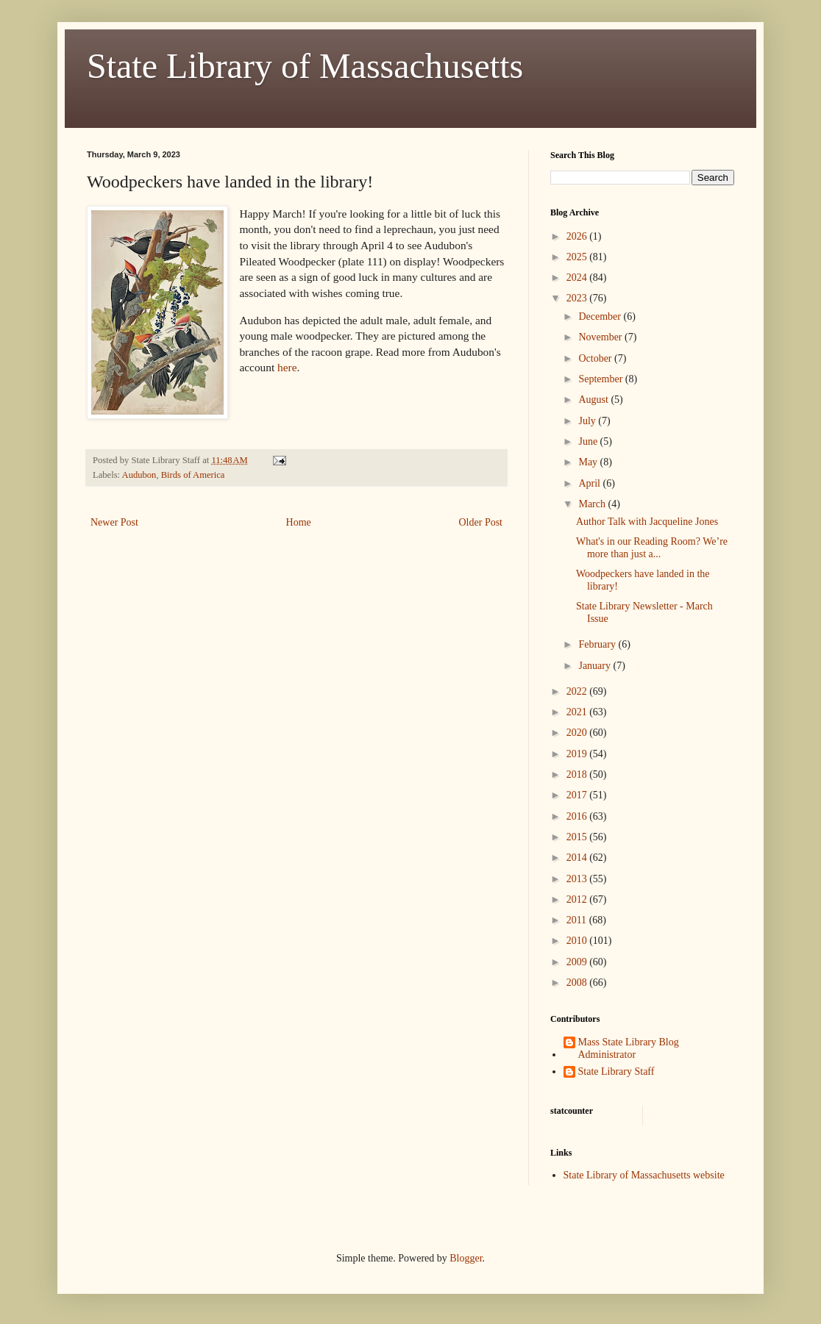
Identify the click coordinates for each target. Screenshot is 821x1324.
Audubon (139, 475)
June (589, 441)
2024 (578, 277)
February (598, 644)
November (601, 337)
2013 (578, 878)
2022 (578, 691)
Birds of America (193, 475)
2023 (578, 298)
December (600, 316)
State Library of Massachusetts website (644, 1175)
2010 (578, 940)
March (593, 503)
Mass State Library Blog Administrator (628, 1048)
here (286, 367)
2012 (578, 899)
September (601, 378)
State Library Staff (616, 1071)
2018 (578, 774)
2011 (577, 920)
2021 (578, 712)
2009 (578, 961)
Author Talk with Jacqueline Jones (647, 521)
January (595, 665)
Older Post (481, 522)
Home (298, 522)
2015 (578, 836)
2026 (578, 236)
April (590, 483)
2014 (578, 857)
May (589, 462)
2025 (578, 256)
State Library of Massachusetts (305, 65)
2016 (578, 816)
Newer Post (114, 522)
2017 (578, 795)
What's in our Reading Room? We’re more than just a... (652, 547)
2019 (578, 753)
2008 (578, 982)
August (594, 399)
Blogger (465, 1258)
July (588, 420)
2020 (578, 732)
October (596, 358)
